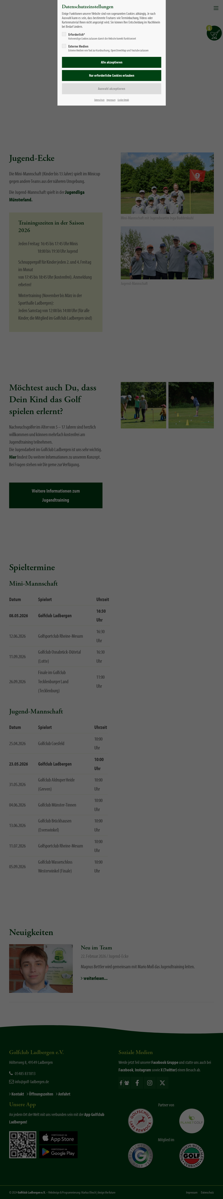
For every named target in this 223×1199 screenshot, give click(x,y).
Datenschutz (99, 99)
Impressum (111, 99)
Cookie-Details (123, 99)
